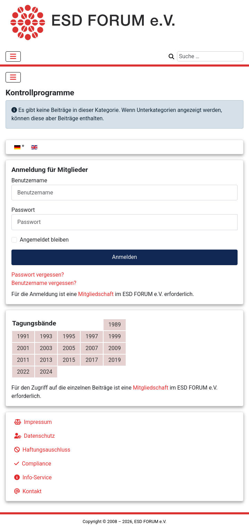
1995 (69, 336)
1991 (23, 336)
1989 (114, 324)
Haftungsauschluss (40, 449)
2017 (92, 360)
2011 (23, 360)
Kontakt (26, 491)
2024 (46, 371)
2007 (92, 348)
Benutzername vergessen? (43, 283)
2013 (46, 360)
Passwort (23, 210)
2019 (114, 360)
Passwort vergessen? (37, 274)
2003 (46, 348)
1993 (46, 336)
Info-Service (31, 477)
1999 (114, 336)
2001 (23, 348)
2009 (114, 348)
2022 (23, 371)
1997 (92, 336)
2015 (69, 360)
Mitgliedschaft (96, 294)
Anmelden (124, 257)
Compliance (31, 463)
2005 (69, 348)
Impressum (31, 422)
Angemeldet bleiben (44, 239)
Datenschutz (33, 436)
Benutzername (29, 180)
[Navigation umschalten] (13, 56)
